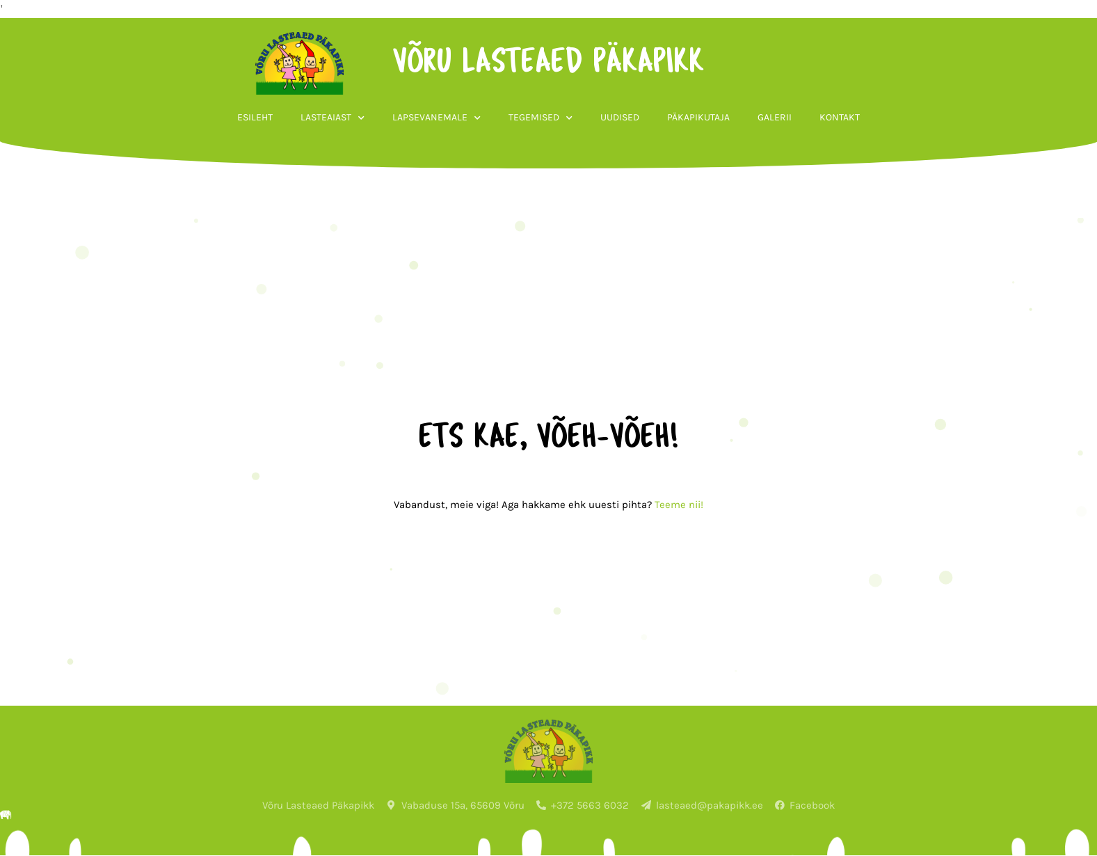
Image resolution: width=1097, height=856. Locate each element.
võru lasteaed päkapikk (548, 63)
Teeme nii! (679, 504)
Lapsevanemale (436, 118)
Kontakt (839, 117)
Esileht (255, 117)
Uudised (619, 117)
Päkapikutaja (698, 117)
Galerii (775, 117)
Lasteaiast (333, 118)
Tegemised (540, 118)
